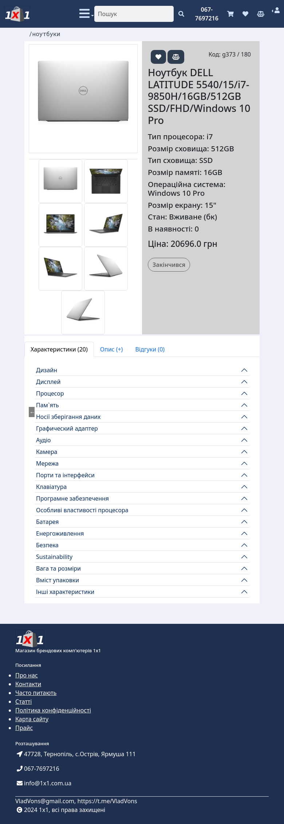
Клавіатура (51, 487)
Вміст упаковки (57, 580)
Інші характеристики (65, 592)
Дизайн (46, 370)
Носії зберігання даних (68, 417)
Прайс (24, 728)
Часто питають (35, 693)
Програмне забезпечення (72, 498)
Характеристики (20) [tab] (59, 349)
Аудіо (43, 440)
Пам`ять (47, 405)
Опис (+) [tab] (111, 349)
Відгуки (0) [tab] (150, 349)
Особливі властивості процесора (82, 510)
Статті (23, 701)
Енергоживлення (60, 533)
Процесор (50, 393)
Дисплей (48, 382)
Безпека (47, 545)
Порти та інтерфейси (65, 475)
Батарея (47, 522)
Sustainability (54, 557)
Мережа (47, 463)
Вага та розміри (58, 568)
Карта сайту (31, 719)
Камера (46, 452)
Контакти (28, 684)
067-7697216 (206, 13)
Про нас (26, 675)
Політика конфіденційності (53, 710)
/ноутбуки (44, 34)
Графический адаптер (67, 428)
